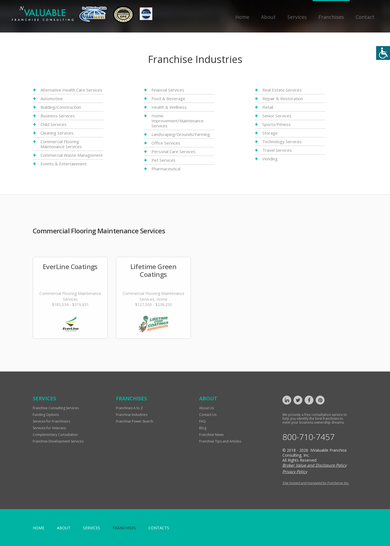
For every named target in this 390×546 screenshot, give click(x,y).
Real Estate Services (282, 90)
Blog (202, 428)
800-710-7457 (308, 437)
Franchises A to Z (129, 408)
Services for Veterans (49, 428)
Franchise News (211, 434)
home (38, 527)
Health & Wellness (169, 107)
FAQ (202, 421)
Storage (270, 133)
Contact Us (207, 414)
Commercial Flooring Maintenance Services (61, 144)
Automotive (51, 98)
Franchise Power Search (134, 421)
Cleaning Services (57, 133)
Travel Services (277, 150)
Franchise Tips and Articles (220, 441)
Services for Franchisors (51, 421)
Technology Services (282, 141)
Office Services (165, 143)
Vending (270, 158)
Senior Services (277, 115)
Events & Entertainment (63, 163)
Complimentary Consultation (55, 434)
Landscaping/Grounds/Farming (180, 134)
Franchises (331, 17)
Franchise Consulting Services (56, 408)
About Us (206, 408)
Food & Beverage (168, 98)
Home (242, 17)
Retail (267, 107)
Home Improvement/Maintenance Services (177, 120)
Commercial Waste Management (71, 155)
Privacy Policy (294, 471)
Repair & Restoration (282, 98)
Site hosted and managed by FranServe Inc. (315, 483)
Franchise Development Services (58, 441)
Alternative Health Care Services (71, 90)
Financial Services (167, 90)
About (268, 17)
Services (297, 17)
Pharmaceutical (165, 168)
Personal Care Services (173, 151)
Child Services (53, 124)
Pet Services (163, 160)
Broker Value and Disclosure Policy (314, 465)
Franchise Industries (131, 414)
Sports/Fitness (276, 124)
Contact (365, 17)
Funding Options (46, 414)
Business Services (57, 115)
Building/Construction (60, 107)
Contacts (158, 527)
